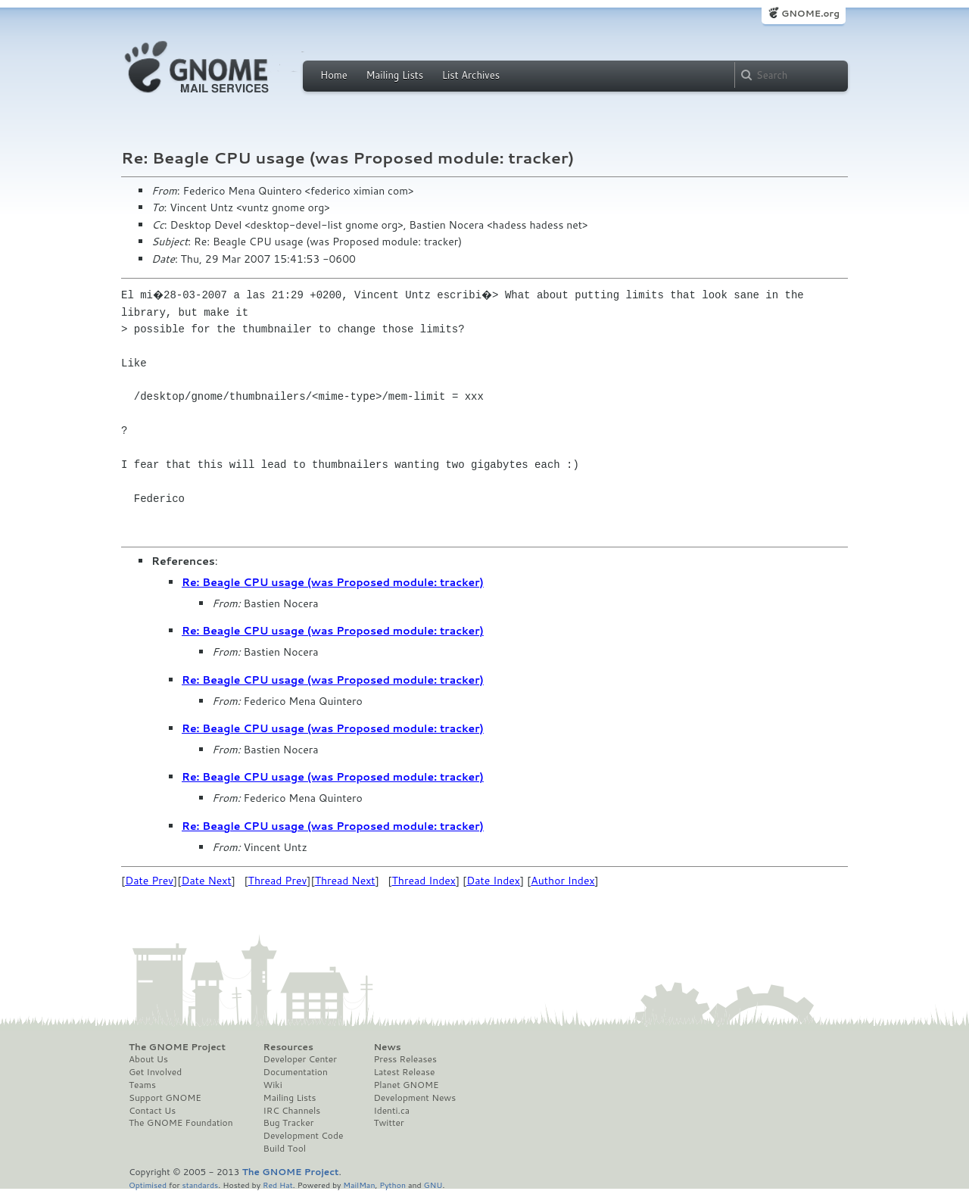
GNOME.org (810, 13)
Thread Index (424, 880)
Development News (414, 1098)
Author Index (562, 880)
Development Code (303, 1136)
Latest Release (404, 1072)
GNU (433, 1184)
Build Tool (284, 1149)
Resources (288, 1047)
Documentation (295, 1072)
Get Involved (155, 1072)
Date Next (206, 880)
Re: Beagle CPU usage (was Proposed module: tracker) (333, 582)
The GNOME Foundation (181, 1123)
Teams (142, 1085)
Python (392, 1184)
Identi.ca (391, 1111)
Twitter (388, 1123)
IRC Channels (292, 1111)
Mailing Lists (394, 75)
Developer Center (300, 1059)
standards (200, 1184)
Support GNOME (165, 1098)
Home (333, 75)
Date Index (493, 880)
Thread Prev (277, 880)
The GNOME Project (177, 1047)
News (386, 1047)
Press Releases (404, 1059)
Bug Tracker (288, 1123)
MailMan (359, 1184)
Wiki (272, 1085)
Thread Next (345, 880)
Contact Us (152, 1111)
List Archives (471, 75)
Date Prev (149, 880)
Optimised (148, 1184)
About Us (148, 1059)
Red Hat (278, 1184)
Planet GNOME (405, 1085)
